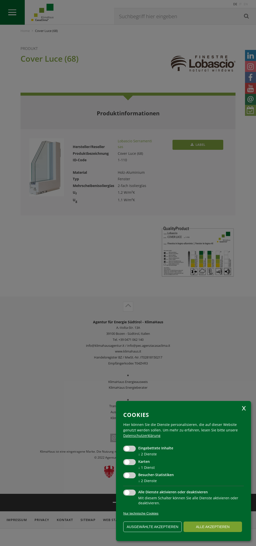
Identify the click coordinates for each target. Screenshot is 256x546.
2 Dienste (147, 454)
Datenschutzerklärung (141, 435)
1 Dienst (146, 467)
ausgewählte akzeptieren (152, 527)
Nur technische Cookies (140, 513)
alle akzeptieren (213, 527)
